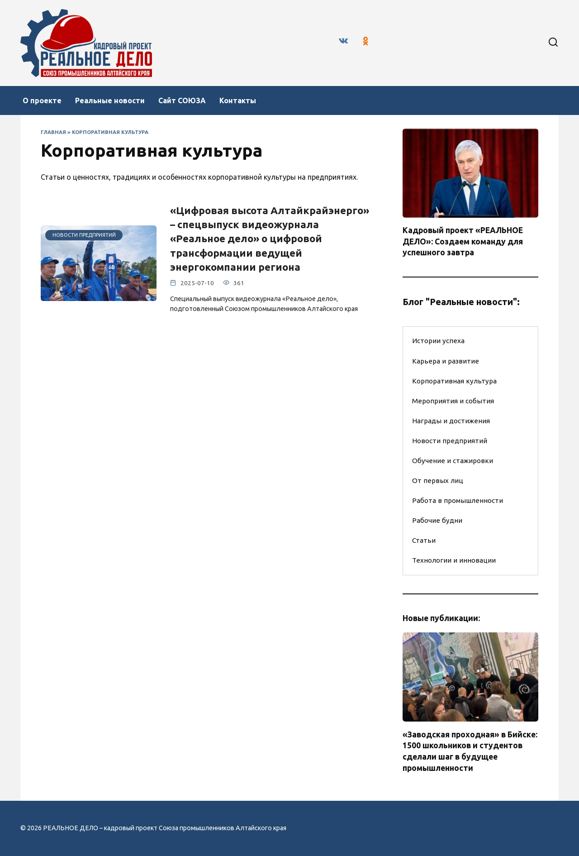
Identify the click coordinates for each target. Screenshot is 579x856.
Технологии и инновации (454, 560)
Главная (53, 132)
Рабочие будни (437, 520)
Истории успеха (438, 340)
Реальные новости (110, 100)
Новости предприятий (449, 441)
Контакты (237, 100)
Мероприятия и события (453, 401)
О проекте (42, 100)
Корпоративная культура (454, 381)
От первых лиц (437, 480)
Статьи (424, 540)
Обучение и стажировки (452, 460)
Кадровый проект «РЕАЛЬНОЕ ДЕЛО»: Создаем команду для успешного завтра (463, 241)
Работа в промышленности (457, 500)
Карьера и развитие (445, 361)
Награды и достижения (451, 421)
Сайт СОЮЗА (182, 100)
